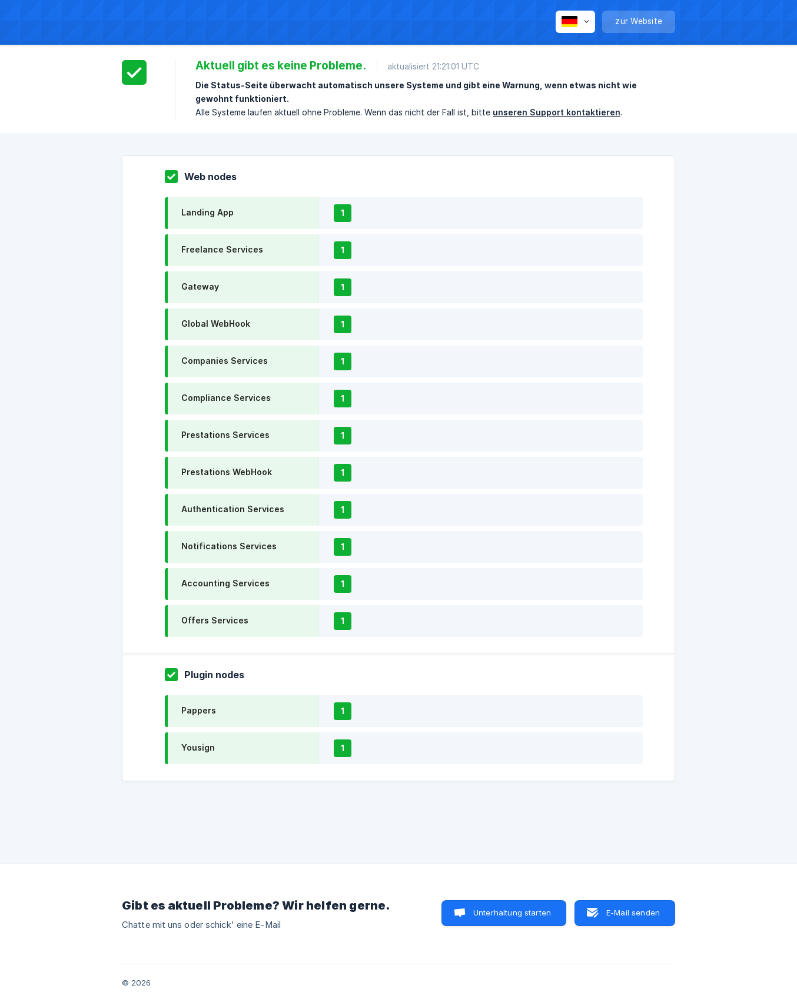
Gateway (200, 286)
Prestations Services (225, 435)
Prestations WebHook (226, 472)
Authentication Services (232, 509)
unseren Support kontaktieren (556, 112)
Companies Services (224, 361)
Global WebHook (215, 323)
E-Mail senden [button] (633, 912)
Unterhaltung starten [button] (512, 912)
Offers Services (214, 620)
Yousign (198, 747)
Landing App (207, 212)
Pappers (198, 710)
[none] (575, 22)
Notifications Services (229, 546)
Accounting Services (225, 583)
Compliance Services (226, 398)
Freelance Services (222, 249)
